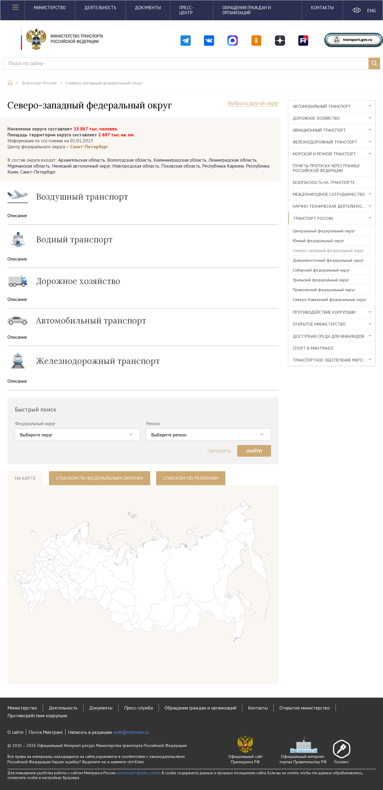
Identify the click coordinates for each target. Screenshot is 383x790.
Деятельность (100, 7)
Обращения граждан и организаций (246, 10)
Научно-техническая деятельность (330, 206)
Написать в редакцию (108, 732)
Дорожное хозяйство (316, 118)
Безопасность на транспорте (324, 182)
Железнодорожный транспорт (325, 142)
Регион (153, 423)
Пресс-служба (138, 708)
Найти (254, 450)
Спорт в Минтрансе (313, 348)
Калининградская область (179, 160)
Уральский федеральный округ (321, 280)
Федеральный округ (35, 423)
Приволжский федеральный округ (324, 289)
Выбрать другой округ (253, 103)
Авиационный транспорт (319, 130)
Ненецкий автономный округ (81, 166)
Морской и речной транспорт (324, 154)
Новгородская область (135, 166)
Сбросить (219, 451)
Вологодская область (129, 160)
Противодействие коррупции (324, 312)
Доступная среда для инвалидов (328, 336)
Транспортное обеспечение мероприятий (334, 360)
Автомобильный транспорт (322, 106)
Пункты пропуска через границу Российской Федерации (326, 168)
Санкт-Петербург (37, 172)
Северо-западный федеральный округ (104, 83)
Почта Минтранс (46, 732)
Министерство (50, 7)
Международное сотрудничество (329, 194)
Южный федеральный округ (318, 240)
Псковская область (180, 166)
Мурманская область (28, 166)
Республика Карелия (223, 166)
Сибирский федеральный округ (321, 270)
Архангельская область (81, 160)
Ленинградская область (232, 160)
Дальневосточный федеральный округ (328, 260)
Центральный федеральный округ (324, 231)
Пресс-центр (186, 10)
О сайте (15, 732)
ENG (371, 10)
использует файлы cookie (138, 772)
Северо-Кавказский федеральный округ (329, 299)
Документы (148, 7)
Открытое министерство (319, 324)
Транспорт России (39, 83)
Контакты (322, 7)
